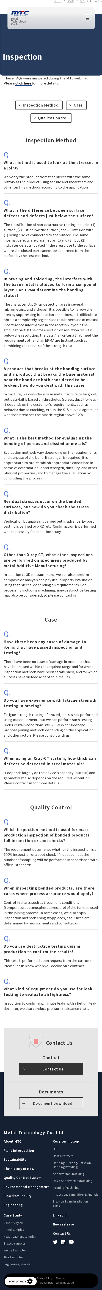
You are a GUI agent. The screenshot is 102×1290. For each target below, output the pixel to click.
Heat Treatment (63, 1156)
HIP (55, 1149)
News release (63, 1224)
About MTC (13, 1141)
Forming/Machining (66, 1187)
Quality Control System (22, 1177)
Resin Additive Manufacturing (72, 1181)
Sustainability (15, 1159)
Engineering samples (17, 1264)
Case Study (13, 1215)
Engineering (13, 1205)
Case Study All (13, 1223)
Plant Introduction (19, 1150)
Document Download (52, 1103)
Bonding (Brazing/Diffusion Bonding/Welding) (72, 1165)
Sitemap (61, 1278)
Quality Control (53, 117)
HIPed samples (14, 1229)
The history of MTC (19, 1168)
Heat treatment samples (20, 1236)
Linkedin (60, 1215)
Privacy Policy (44, 1278)
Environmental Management (26, 1187)
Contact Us (52, 1069)
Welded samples (15, 1250)
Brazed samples (14, 1243)
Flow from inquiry (18, 1196)
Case (78, 105)
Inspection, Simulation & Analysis (75, 1194)
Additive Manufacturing (69, 1174)
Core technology (66, 1141)
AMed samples (13, 1257)
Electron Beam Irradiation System (70, 1203)
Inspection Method (40, 105)
